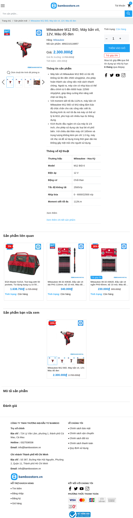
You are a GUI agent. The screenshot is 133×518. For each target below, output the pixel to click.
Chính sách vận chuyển (82, 433)
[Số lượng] (113, 38)
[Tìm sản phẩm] (63, 13)
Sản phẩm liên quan (18, 236)
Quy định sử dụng (79, 448)
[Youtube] (118, 75)
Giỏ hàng (17, 503)
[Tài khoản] (120, 5)
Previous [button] (3, 82)
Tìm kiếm (17, 488)
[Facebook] (106, 75)
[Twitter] (112, 75)
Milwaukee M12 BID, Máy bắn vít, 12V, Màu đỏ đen (66, 369)
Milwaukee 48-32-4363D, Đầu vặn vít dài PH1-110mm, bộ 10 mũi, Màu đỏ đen (65, 283)
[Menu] (3, 5)
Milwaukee (58, 40)
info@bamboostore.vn (29, 447)
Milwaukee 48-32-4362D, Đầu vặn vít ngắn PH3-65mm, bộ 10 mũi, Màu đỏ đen (108, 283)
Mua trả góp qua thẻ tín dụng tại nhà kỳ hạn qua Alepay (116, 63)
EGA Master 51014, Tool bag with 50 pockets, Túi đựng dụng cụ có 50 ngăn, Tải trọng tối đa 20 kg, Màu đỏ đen (22, 283)
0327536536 (27, 442)
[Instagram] (123, 75)
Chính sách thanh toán (81, 443)
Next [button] (43, 82)
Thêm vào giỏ (117, 48)
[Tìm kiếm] (128, 13)
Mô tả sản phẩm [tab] (15, 391)
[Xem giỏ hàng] (129, 6)
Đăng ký (16, 498)
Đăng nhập (18, 493)
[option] (23, 49)
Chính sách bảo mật (80, 428)
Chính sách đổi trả (79, 438)
